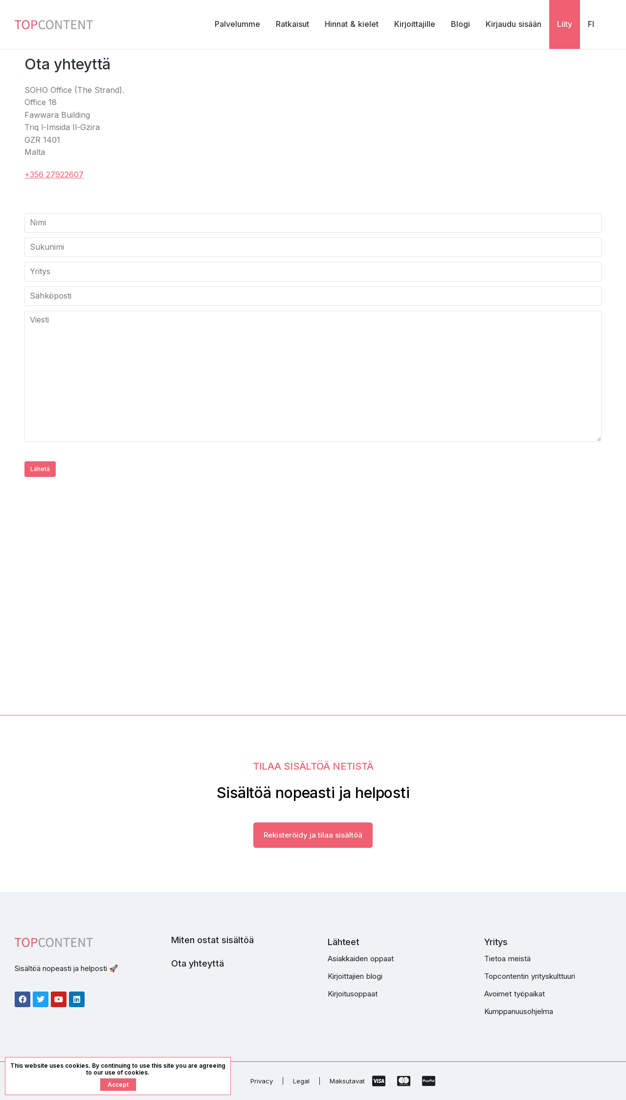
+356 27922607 (54, 174)
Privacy (261, 1081)
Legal (301, 1081)
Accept (118, 1084)
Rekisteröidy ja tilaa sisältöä (313, 835)
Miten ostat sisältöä (212, 940)
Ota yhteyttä (197, 963)
